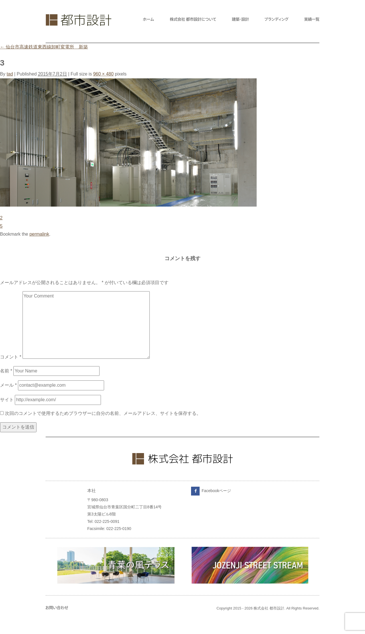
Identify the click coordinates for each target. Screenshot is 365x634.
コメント (10, 357)
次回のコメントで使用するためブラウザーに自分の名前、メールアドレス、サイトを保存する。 (103, 413)
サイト (7, 399)
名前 (6, 370)
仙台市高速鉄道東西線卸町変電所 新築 (44, 46)
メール (8, 385)
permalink (39, 234)
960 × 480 (103, 74)
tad (10, 74)
